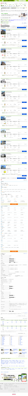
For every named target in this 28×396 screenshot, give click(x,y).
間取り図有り (3, 245)
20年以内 (19, 189)
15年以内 (16, 189)
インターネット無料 (3, 238)
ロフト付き (23, 360)
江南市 (20, 341)
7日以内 (15, 247)
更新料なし (7, 185)
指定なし (2, 189)
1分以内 (5, 191)
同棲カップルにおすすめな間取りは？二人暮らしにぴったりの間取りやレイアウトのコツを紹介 (24, 353)
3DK (21, 196)
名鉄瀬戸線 (3, 340)
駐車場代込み (7, 184)
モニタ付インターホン (10, 212)
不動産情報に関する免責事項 (25, 383)
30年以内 (24, 189)
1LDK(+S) (17, 195)
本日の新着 (7, 247)
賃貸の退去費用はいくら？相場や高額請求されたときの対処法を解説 (24, 350)
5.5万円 (20, 321)
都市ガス (15, 225)
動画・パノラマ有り (16, 245)
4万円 (11, 321)
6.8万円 (25, 321)
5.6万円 (16, 328)
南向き (2, 210)
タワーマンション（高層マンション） (19, 362)
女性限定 (22, 230)
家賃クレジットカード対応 (3, 362)
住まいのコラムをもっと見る (22, 356)
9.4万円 (25, 322)
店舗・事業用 (19, 368)
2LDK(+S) (12, 196)
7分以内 (11, 191)
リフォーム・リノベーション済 (12, 362)
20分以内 (19, 191)
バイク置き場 (22, 227)
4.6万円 (7, 322)
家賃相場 (11, 369)
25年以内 (22, 189)
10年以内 (13, 189)
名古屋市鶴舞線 (3, 339)
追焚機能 (9, 214)
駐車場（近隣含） (3, 227)
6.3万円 (12, 328)
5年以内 (10, 189)
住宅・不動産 (25, 368)
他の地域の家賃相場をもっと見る (22, 333)
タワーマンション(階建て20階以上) (3, 236)
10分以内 (13, 191)
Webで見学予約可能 (2, 360)
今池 (11, 340)
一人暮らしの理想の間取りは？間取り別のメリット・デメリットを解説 (6, 353)
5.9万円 (16, 321)
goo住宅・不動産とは (6, 383)
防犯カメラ (16, 212)
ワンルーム (3, 195)
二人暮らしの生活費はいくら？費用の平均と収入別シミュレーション (15, 353)
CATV (15, 238)
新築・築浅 (10, 360)
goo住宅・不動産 (1, 383)
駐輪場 (2, 228)
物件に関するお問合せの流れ (18, 383)
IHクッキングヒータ (16, 217)
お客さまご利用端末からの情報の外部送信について (11, 383)
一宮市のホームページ (25, 253)
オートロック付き (3, 212)
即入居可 (9, 230)
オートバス (16, 214)
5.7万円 (7, 328)
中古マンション (6, 368)
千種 (11, 341)
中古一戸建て (13, 368)
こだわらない (3, 247)
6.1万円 (20, 322)
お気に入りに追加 (14, 27)
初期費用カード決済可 (11, 185)
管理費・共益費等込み (3, 184)
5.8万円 (16, 322)
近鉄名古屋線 (3, 341)
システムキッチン (3, 217)
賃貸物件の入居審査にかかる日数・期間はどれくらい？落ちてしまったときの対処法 (15, 350)
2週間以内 (18, 247)
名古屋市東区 (21, 339)
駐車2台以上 (16, 227)
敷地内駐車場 (9, 227)
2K (21, 195)
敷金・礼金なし (6, 360)
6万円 (20, 328)
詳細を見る (24, 40)
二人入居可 (16, 230)
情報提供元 (21, 383)
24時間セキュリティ (23, 212)
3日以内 (12, 247)
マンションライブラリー (3, 369)
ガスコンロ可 (22, 217)
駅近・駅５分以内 (13, 360)
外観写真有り (9, 245)
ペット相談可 (3, 230)
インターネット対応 (10, 238)
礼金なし (2, 185)
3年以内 (7, 189)
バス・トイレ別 (3, 214)
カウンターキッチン (10, 217)
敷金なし (5, 185)
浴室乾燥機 (22, 214)
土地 (15, 368)
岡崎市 (20, 340)
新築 (5, 189)
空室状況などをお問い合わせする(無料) (21, 27)
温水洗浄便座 (3, 215)
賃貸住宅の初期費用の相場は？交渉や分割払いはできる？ (6, 350)
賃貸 (16, 368)
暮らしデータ (13, 369)
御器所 (11, 339)
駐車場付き (17, 360)
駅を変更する (6, 20)
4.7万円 (12, 322)
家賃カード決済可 (15, 185)
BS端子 (21, 238)
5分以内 (8, 191)
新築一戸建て (10, 368)
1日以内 (9, 247)
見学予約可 (3, 202)
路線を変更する (2, 20)
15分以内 (16, 191)
